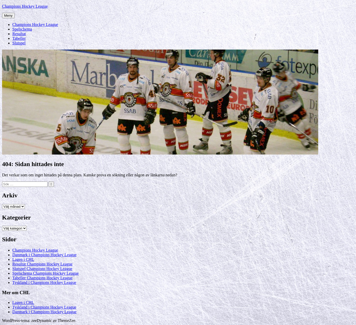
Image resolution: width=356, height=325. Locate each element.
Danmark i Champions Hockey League (44, 255)
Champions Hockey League (25, 6)
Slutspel (19, 43)
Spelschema (22, 29)
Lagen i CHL (23, 259)
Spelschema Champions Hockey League (45, 273)
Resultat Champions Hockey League (42, 264)
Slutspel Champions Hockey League (42, 268)
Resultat (19, 34)
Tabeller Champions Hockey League (42, 278)
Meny (8, 15)
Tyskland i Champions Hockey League (44, 282)
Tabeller (19, 38)
